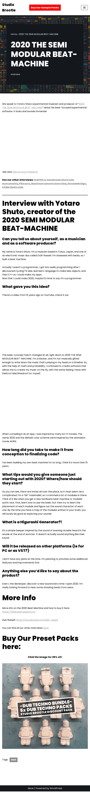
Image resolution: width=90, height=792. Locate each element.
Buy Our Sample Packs (45, 7)
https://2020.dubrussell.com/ (19, 612)
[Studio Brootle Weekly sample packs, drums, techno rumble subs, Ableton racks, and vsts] (13, 7)
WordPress (56, 789)
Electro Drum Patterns (25, 172)
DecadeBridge (77, 183)
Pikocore (24, 183)
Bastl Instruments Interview (49, 183)
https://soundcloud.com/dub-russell (37, 620)
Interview (15, 74)
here (46, 628)
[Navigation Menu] (84, 7)
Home (14, 34)
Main (13, 760)
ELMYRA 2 (40, 180)
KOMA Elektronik (12, 187)
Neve (31, 789)
